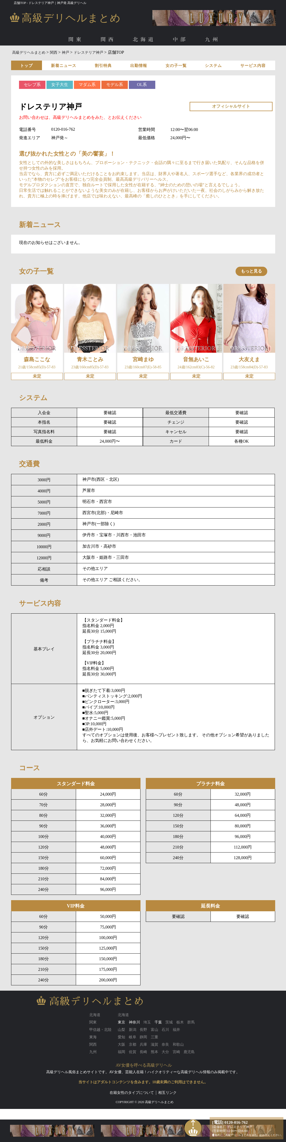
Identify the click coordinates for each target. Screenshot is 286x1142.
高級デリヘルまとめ (28, 53)
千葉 (158, 1022)
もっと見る (251, 271)
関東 (76, 39)
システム (213, 66)
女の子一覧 (176, 66)
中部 (180, 39)
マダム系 (87, 84)
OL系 (142, 84)
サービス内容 (253, 66)
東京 (121, 1022)
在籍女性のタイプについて (132, 1093)
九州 (212, 39)
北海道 (144, 39)
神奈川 (134, 1022)
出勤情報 (138, 66)
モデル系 (114, 84)
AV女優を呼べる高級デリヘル (144, 1065)
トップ (26, 66)
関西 (108, 39)
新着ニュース (63, 66)
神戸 (65, 53)
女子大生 (59, 84)
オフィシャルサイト (231, 106)
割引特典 (103, 66)
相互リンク (167, 1093)
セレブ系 (32, 84)
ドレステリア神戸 (88, 53)
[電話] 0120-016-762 (230, 1122)
